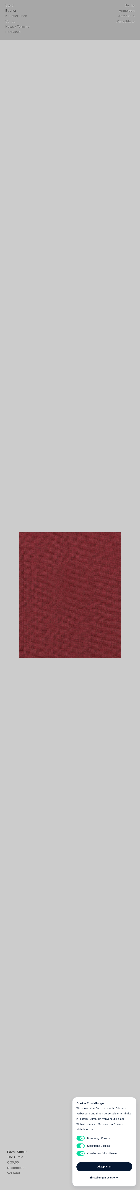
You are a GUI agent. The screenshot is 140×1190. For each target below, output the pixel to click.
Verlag (10, 22)
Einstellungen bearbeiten (104, 1176)
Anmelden (127, 11)
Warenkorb (126, 17)
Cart (70, 595)
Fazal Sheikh (15, 1166)
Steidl (9, 6)
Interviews (13, 33)
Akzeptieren (104, 1165)
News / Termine (17, 27)
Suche (130, 6)
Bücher (10, 11)
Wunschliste (125, 22)
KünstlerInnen (16, 17)
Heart (46, 595)
